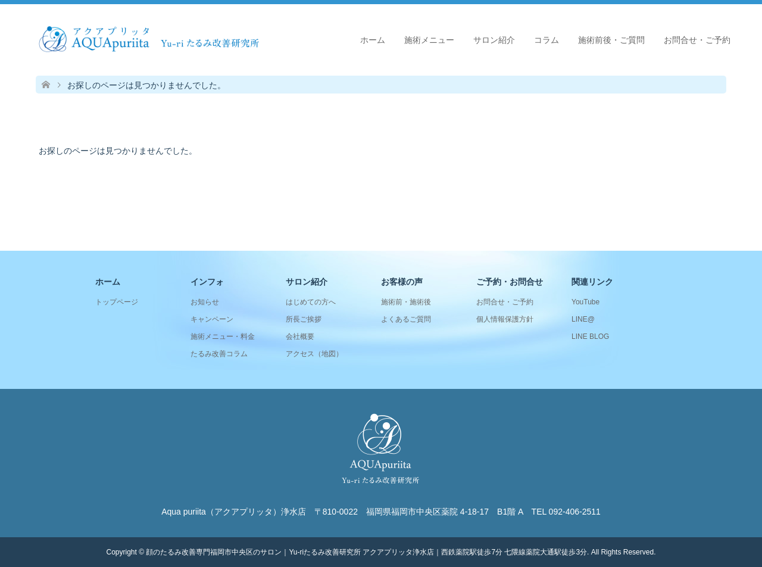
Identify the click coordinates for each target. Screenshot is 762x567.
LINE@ (583, 319)
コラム (546, 40)
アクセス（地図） (314, 354)
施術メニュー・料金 (222, 336)
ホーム (372, 40)
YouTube (585, 302)
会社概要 (300, 336)
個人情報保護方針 (504, 319)
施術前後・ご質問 (611, 40)
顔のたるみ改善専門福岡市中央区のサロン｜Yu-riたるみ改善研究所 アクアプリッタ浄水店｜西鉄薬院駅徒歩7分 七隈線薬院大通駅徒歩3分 (366, 552)
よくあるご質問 (406, 319)
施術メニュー (429, 40)
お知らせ (204, 302)
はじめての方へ (311, 302)
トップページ (116, 302)
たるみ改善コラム (219, 354)
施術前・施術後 (406, 302)
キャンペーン (211, 319)
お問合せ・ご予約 (697, 40)
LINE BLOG (590, 336)
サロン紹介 (494, 40)
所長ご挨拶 (303, 319)
